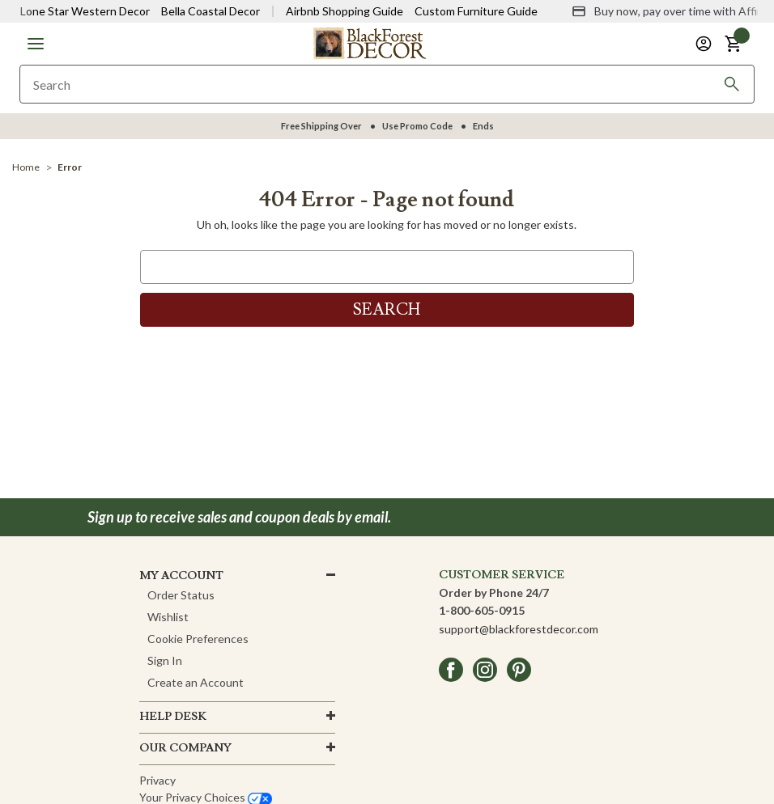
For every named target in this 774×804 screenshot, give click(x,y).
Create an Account (195, 682)
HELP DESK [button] (172, 716)
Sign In (164, 660)
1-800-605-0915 (482, 610)
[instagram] (485, 670)
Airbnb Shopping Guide (344, 11)
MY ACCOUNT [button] (181, 576)
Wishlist (168, 617)
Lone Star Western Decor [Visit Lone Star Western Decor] (85, 11)
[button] (35, 44)
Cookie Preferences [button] (198, 638)
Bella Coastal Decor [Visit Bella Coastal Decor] (210, 11)
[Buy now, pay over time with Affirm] (671, 11)
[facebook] (451, 670)
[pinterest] (519, 670)
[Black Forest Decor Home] (369, 42)
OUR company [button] (185, 748)
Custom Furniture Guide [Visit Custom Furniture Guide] (476, 11)
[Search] (732, 84)
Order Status (181, 595)
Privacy (157, 780)
